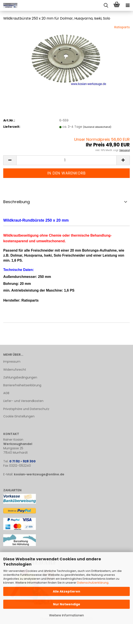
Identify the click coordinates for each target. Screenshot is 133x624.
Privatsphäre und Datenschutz (26, 409)
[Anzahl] (66, 160)
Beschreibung (16, 201)
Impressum (11, 361)
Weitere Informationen (66, 615)
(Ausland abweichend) (97, 127)
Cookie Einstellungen (19, 416)
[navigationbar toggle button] (127, 5)
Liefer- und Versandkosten (23, 401)
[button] (9, 160)
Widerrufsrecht (14, 369)
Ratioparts (122, 27)
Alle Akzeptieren (66, 591)
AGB (6, 393)
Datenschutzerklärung (92, 583)
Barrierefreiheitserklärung (22, 385)
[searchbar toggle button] (105, 5)
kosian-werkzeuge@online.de (39, 474)
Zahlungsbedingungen (20, 377)
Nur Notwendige (66, 604)
